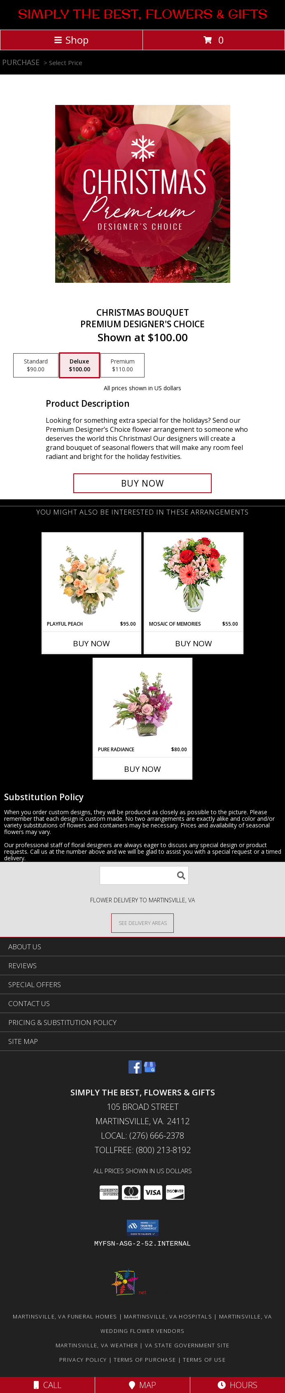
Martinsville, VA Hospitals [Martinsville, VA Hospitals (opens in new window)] (168, 1316)
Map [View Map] (142, 1385)
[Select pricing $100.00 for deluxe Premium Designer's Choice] (79, 365)
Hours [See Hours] (237, 1385)
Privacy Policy (83, 1359)
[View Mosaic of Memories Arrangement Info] (193, 577)
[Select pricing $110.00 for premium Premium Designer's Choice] (122, 365)
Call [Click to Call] (47, 1385)
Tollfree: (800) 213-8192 (143, 1149)
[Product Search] (144, 875)
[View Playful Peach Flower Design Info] (91, 576)
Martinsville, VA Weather (97, 1345)
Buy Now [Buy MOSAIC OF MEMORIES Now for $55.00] (193, 643)
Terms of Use (204, 1359)
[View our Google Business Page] (150, 1071)
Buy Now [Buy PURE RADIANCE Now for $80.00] (142, 769)
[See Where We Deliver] (142, 923)
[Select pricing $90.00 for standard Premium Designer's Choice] (36, 365)
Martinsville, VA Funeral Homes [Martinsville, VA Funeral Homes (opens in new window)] (65, 1316)
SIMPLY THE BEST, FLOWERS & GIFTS (142, 14)
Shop (71, 40)
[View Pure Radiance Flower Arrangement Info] (142, 702)
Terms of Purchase (145, 1359)
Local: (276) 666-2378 (142, 1135)
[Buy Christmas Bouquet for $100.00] (142, 483)
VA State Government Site (187, 1345)
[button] (143, 1228)
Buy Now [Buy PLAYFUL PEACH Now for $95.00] (91, 643)
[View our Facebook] (135, 1071)
